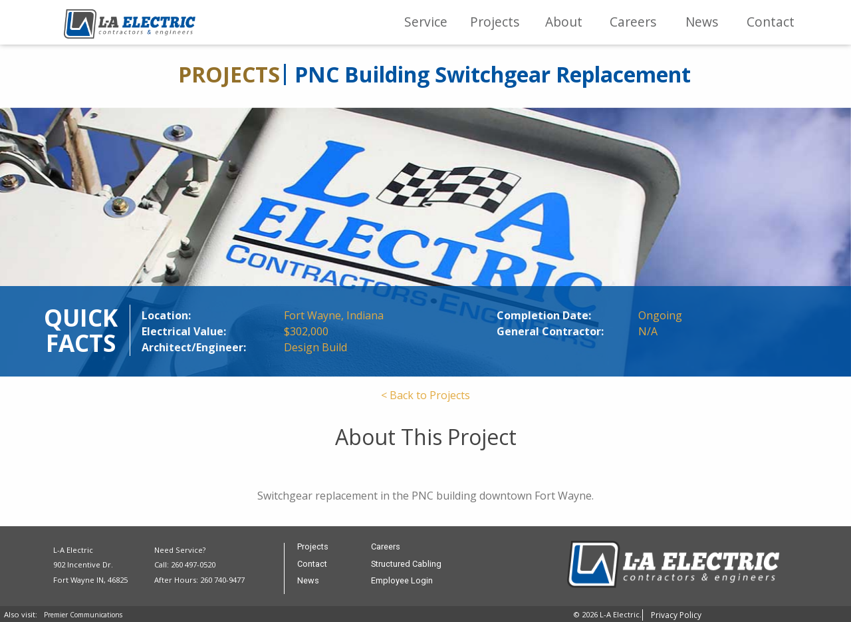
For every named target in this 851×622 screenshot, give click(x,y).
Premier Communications (83, 614)
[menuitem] (426, 22)
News (701, 22)
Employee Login (402, 581)
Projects (494, 22)
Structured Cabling (406, 564)
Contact (770, 22)
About (563, 22)
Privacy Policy (676, 615)
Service (425, 22)
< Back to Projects (425, 395)
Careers (633, 22)
